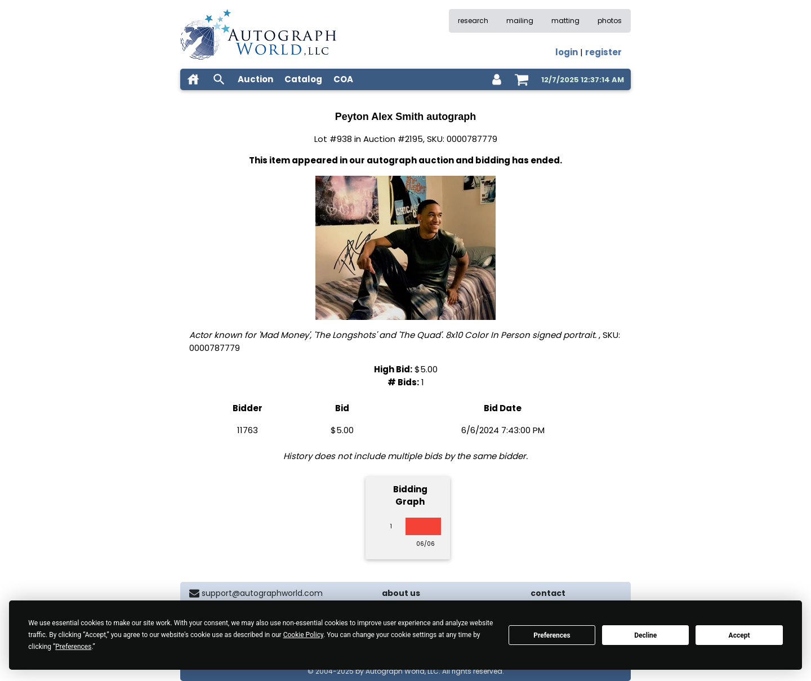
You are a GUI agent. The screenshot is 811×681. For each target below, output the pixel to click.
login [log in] (566, 52)
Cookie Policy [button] (303, 635)
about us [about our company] (401, 593)
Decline (645, 635)
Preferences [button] (73, 647)
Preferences (552, 635)
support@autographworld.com (262, 593)
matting (565, 20)
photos (610, 20)
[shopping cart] (521, 79)
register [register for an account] (603, 52)
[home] (193, 79)
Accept (739, 635)
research (473, 20)
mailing (519, 20)
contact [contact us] (548, 593)
